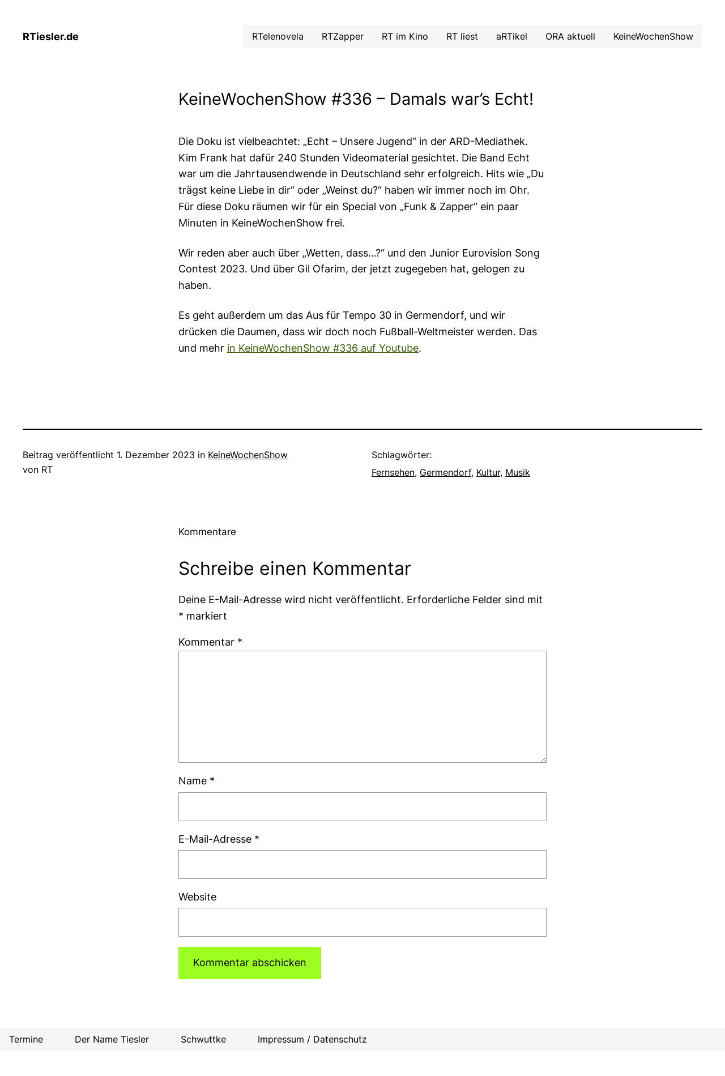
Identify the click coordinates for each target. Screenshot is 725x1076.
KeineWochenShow (248, 454)
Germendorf (445, 472)
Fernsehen (393, 472)
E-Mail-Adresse (218, 839)
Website (197, 897)
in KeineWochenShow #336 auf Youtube (323, 348)
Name (196, 781)
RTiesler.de (51, 36)
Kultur (488, 472)
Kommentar (210, 642)
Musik (517, 472)
